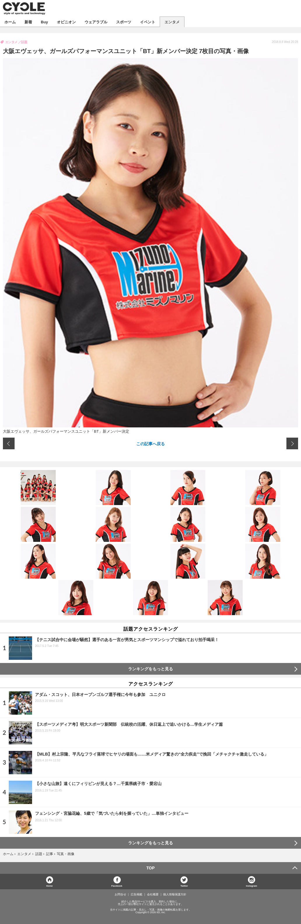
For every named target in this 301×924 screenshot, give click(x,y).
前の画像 (9, 443)
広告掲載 (136, 894)
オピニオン (66, 22)
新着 (28, 22)
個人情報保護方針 (174, 894)
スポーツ (123, 22)
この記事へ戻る (150, 443)
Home (49, 885)
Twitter (184, 885)
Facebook (116, 885)
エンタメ (172, 22)
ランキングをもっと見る (150, 669)
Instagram (251, 885)
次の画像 (292, 443)
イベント (147, 22)
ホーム (10, 22)
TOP (150, 868)
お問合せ (120, 894)
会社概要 (153, 894)
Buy (44, 22)
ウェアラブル (96, 22)
